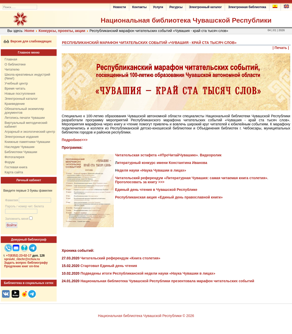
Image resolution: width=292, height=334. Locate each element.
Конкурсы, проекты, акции (62, 31)
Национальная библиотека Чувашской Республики (186, 20)
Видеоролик (210, 155)
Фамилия (11, 200)
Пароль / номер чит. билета (24, 206)
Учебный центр (16, 83)
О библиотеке (15, 64)
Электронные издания (22, 137)
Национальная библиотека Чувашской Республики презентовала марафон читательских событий (167, 281)
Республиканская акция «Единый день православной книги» (169, 197)
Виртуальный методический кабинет (26, 124)
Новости (119, 7)
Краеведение (15, 104)
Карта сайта (14, 172)
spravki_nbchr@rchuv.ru (22, 259)
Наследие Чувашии (19, 147)
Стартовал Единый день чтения (108, 266)
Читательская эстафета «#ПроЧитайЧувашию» (156, 155)
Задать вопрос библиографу (26, 262)
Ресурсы (176, 7)
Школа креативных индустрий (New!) (27, 76)
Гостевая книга (16, 167)
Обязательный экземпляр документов (24, 110)
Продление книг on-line (21, 266)
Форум (10, 162)
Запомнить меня (16, 219)
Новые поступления (20, 93)
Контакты (139, 7)
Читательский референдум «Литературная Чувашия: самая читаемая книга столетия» (191, 178)
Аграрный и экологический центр (30, 131)
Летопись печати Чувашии (25, 118)
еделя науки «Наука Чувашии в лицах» (152, 170)
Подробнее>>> (75, 140)
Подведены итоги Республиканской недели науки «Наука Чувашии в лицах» (147, 273)
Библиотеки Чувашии (21, 152)
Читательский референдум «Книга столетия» (120, 258)
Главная (11, 59)
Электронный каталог (205, 7)
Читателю (12, 69)
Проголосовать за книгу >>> (140, 182)
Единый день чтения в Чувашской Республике (156, 190)
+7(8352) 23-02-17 (18, 255)
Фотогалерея (14, 157)
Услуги (158, 7)
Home (29, 31)
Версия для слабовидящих (28, 41)
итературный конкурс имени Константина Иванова (162, 163)
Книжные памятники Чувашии (27, 142)
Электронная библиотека (247, 7)
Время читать (15, 88)
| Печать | (281, 48)
